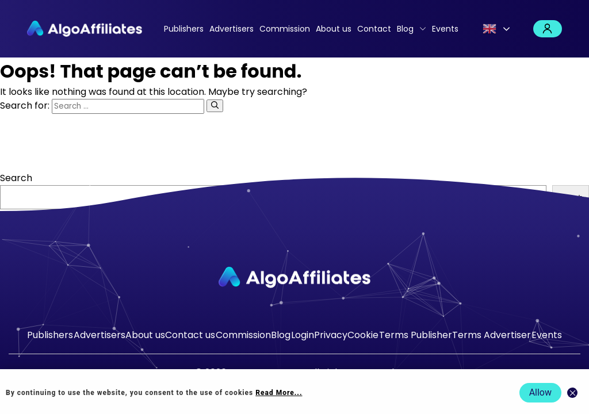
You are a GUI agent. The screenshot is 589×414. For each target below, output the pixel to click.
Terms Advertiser (491, 335)
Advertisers (231, 28)
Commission (284, 28)
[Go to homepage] (294, 277)
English (489, 29)
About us (333, 28)
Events (445, 28)
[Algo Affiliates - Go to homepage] (84, 28)
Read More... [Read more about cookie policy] (278, 393)
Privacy (330, 335)
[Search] (214, 105)
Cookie (362, 335)
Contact (374, 28)
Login (547, 28)
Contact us (190, 335)
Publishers (184, 28)
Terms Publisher (415, 335)
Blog (405, 28)
